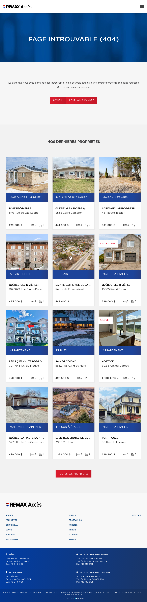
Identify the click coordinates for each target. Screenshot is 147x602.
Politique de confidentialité (107, 592)
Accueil (58, 100)
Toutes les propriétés (73, 474)
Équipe (9, 530)
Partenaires (12, 539)
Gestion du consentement (73, 594)
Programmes (75, 520)
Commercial (12, 525)
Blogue (73, 539)
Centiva (79, 598)
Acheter (73, 525)
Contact (136, 515)
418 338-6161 (87, 564)
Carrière (73, 535)
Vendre (72, 530)
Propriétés (11, 520)
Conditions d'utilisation (132, 592)
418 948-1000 (17, 564)
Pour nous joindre (81, 100)
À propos (10, 535)
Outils (72, 515)
